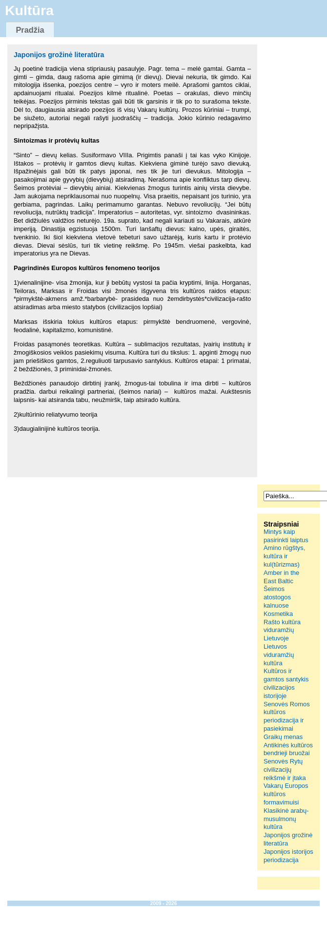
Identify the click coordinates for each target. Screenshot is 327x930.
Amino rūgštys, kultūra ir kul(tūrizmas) (284, 556)
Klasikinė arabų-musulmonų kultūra (286, 819)
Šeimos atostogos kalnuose (277, 597)
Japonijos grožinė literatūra (59, 55)
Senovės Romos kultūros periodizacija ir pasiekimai (287, 716)
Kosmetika (278, 613)
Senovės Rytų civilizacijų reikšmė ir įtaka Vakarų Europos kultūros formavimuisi (286, 782)
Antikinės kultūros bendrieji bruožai (288, 749)
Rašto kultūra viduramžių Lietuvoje (282, 630)
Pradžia (30, 29)
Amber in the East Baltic (281, 577)
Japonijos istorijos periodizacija (288, 856)
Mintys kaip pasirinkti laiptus (286, 536)
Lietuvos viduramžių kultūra (279, 655)
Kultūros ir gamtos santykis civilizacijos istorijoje (286, 683)
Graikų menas (283, 736)
